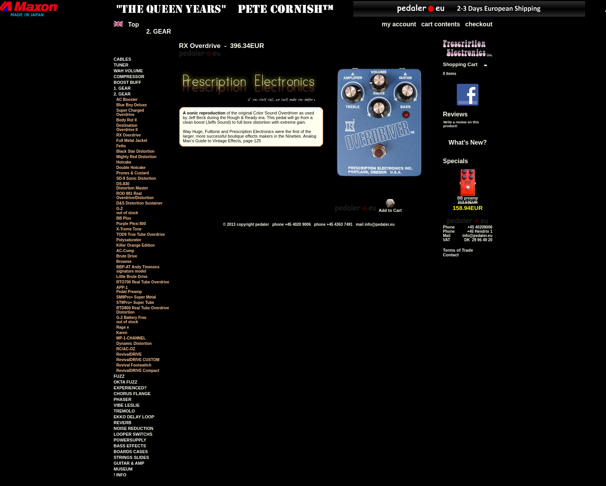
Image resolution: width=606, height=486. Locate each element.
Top (127, 28)
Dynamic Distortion (134, 343)
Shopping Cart (460, 64)
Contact (451, 254)
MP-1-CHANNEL (131, 338)
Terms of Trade (458, 250)
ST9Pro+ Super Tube (135, 302)
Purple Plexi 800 (131, 224)
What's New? (468, 142)
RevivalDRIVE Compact (137, 370)
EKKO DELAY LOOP (134, 416)
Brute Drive (126, 256)
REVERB (122, 422)
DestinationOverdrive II (127, 127)
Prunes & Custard (132, 173)
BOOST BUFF (127, 82)
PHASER (122, 399)
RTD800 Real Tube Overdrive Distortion (142, 310)
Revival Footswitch (134, 365)
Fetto (121, 146)
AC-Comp (125, 251)
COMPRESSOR (129, 76)
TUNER (121, 65)
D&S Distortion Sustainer (139, 203)
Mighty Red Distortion (136, 157)
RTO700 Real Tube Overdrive (142, 282)
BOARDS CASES (131, 451)
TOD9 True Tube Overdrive (140, 234)
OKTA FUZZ (125, 382)
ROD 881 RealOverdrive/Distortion (135, 195)
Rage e (122, 327)
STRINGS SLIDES (131, 457)
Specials (455, 161)
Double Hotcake (131, 167)
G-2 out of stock (127, 210)
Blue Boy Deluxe (131, 105)
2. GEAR (158, 31)
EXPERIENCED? (130, 387)
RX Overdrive (128, 135)
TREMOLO (124, 411)
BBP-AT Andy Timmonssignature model (137, 269)
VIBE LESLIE (127, 405)
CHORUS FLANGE (132, 393)
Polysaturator (128, 240)
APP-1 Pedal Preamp (129, 289)
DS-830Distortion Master (132, 186)
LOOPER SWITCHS (133, 434)
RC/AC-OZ (125, 349)
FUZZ (119, 376)
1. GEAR (122, 88)
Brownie (123, 261)
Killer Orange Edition (135, 245)
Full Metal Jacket (131, 140)
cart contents (440, 24)
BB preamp (467, 198)
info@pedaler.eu (379, 224)
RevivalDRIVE (129, 354)
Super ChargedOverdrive (130, 112)
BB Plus (123, 218)
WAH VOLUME (128, 70)
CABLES (122, 59)
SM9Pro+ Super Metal (136, 297)
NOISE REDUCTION (133, 428)
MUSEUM (123, 469)
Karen (121, 333)
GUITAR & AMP (129, 463)
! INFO (120, 474)
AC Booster (127, 99)
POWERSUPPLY (130, 440)
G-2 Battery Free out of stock (131, 319)
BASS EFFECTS (130, 445)
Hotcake (123, 162)
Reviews (455, 114)
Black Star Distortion (135, 151)
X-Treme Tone (128, 229)
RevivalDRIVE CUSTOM (138, 360)
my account (399, 24)
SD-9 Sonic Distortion (136, 178)
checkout (478, 24)
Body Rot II (126, 120)
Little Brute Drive (132, 277)
